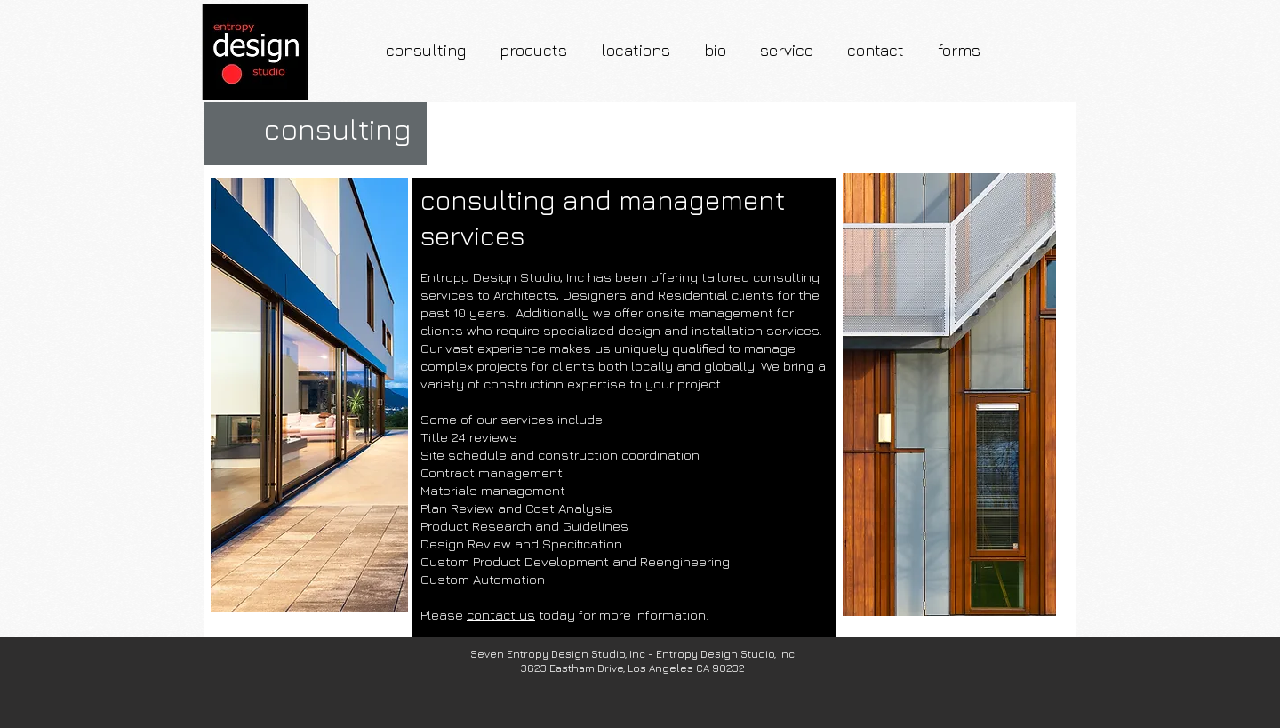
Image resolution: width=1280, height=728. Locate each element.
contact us (501, 614)
